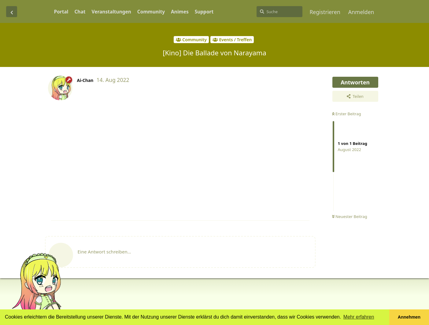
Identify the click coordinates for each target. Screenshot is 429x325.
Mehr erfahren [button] (358, 316)
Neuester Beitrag (349, 216)
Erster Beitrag (346, 113)
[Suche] (279, 11)
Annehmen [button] (409, 317)
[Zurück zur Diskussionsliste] (11, 11)
